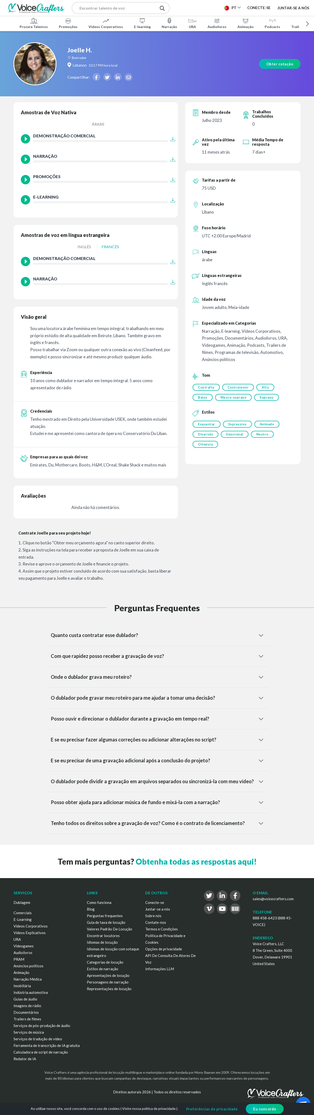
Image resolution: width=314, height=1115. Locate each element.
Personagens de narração (108, 982)
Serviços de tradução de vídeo (37, 1039)
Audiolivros (217, 23)
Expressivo (237, 424)
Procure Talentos (34, 23)
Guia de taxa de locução (106, 922)
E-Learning (22, 919)
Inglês (84, 246)
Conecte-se (154, 902)
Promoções (68, 23)
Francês (110, 246)
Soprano (267, 397)
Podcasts (272, 23)
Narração (169, 23)
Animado (267, 424)
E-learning (142, 23)
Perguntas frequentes (105, 915)
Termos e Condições (161, 929)
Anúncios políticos (28, 966)
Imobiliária (22, 986)
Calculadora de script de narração (40, 1052)
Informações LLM (159, 969)
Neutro (262, 434)
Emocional (234, 434)
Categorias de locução (105, 962)
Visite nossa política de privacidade (149, 1108)
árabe (98, 124)
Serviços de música (28, 1032)
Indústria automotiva (30, 992)
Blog (91, 909)
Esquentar (206, 424)
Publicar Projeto (200, 9)
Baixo (202, 397)
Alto (265, 387)
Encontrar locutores (103, 935)
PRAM (18, 959)
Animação (245, 23)
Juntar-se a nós (293, 8)
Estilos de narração (102, 969)
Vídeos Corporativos (106, 23)
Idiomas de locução (102, 942)
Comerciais (22, 913)
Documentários (26, 1012)
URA (192, 23)
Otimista (205, 444)
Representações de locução (109, 988)
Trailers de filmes (27, 1019)
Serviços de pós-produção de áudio (41, 1025)
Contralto (206, 387)
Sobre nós (153, 915)
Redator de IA (24, 1059)
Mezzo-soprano (234, 397)
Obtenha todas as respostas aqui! (196, 861)
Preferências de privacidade (212, 1109)
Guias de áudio (25, 999)
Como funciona (99, 902)
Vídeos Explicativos (29, 932)
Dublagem (21, 902)
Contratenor (238, 387)
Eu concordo (264, 1109)
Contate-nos (155, 922)
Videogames (23, 946)
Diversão (205, 434)
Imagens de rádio (27, 1005)
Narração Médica (27, 979)
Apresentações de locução (108, 975)
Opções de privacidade (163, 949)
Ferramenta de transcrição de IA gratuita (46, 1045)
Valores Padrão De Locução (109, 929)
